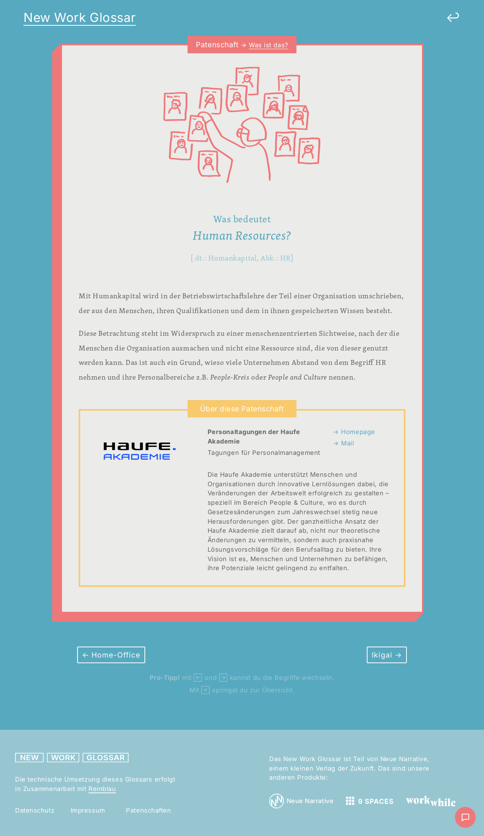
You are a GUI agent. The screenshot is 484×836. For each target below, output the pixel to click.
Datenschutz (34, 810)
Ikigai (383, 654)
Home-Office (114, 654)
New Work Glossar (79, 17)
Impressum (88, 810)
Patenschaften (148, 810)
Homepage (357, 432)
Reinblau (102, 789)
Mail (346, 443)
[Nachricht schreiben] (465, 817)
